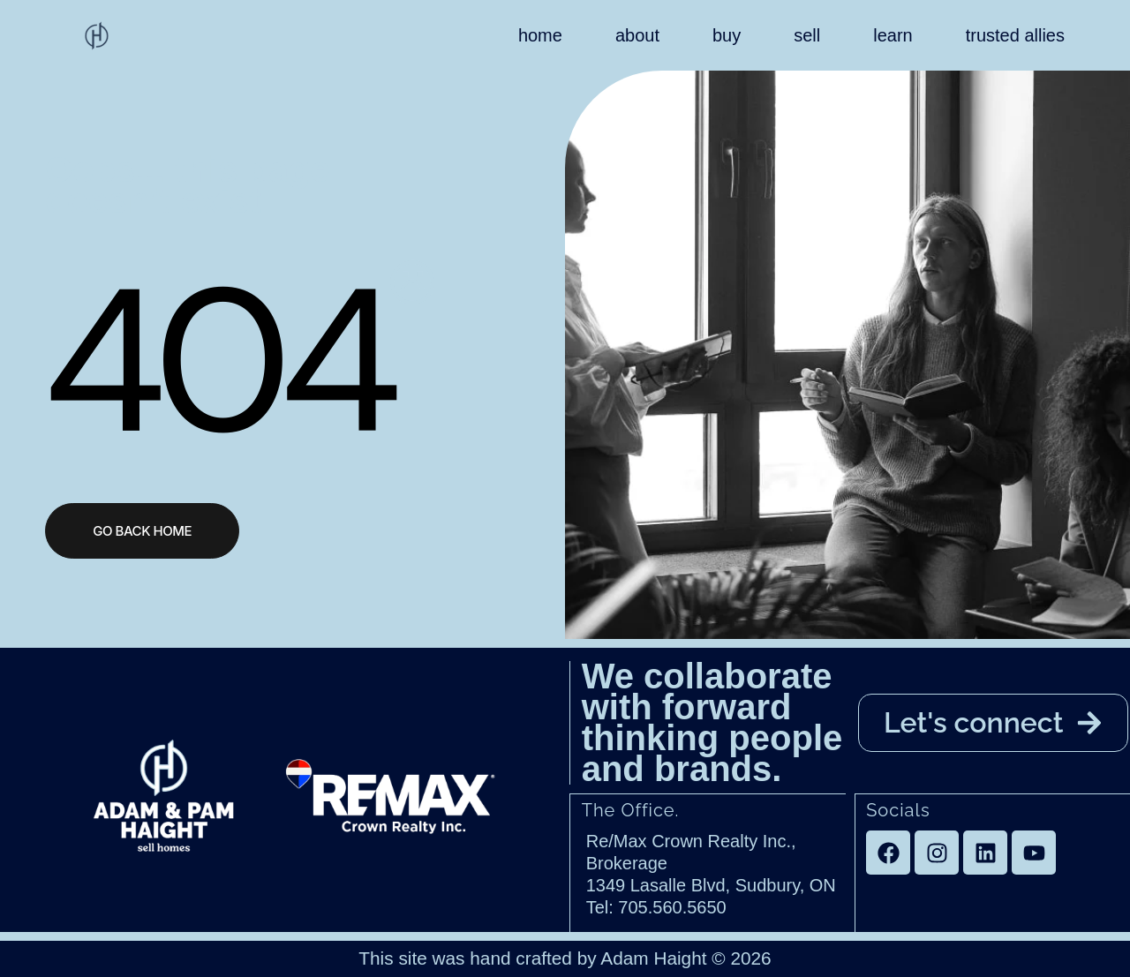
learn (892, 35)
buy (726, 35)
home (540, 35)
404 (214, 360)
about (637, 35)
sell (807, 35)
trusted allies (1015, 35)
